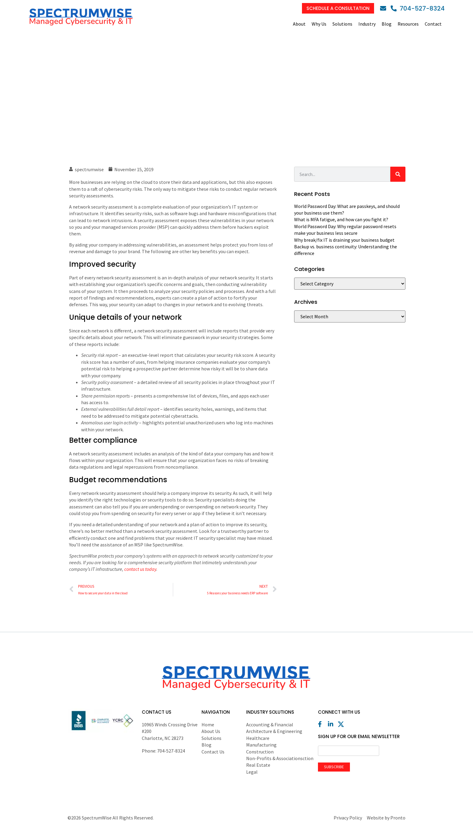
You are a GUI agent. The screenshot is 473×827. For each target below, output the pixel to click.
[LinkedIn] (332, 724)
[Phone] (418, 8)
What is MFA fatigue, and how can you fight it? (341, 219)
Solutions (342, 24)
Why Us (319, 24)
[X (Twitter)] (342, 724)
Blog (387, 24)
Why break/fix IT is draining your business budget (344, 240)
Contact (433, 24)
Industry (367, 24)
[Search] (397, 174)
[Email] (384, 8)
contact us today (140, 569)
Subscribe (334, 766)
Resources (408, 24)
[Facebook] (322, 724)
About (299, 24)
